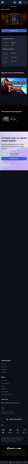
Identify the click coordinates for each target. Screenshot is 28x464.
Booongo (13, 42)
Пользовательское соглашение (9, 451)
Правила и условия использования (17, 453)
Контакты (4, 372)
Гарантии (4, 367)
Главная (3, 6)
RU (2, 425)
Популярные (5, 383)
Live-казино (5, 391)
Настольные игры (6, 394)
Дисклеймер (6, 453)
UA (7, 425)
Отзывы (3, 369)
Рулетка (3, 389)
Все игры (4, 380)
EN (4, 425)
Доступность (23, 451)
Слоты (3, 386)
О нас (3, 364)
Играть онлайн (14, 154)
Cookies (18, 451)
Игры (8, 6)
